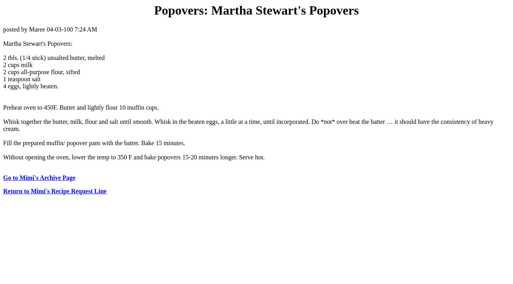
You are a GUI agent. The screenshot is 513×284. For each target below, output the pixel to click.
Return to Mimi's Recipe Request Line (55, 191)
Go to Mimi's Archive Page (39, 177)
